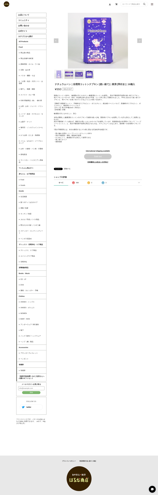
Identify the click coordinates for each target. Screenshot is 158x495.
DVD (22, 285)
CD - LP (23, 279)
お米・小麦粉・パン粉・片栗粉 (32, 149)
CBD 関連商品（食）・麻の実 (31, 100)
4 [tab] (89, 74)
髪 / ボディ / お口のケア (29, 202)
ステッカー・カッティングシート (31, 232)
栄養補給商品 (23, 267)
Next (139, 40)
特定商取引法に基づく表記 (88, 461)
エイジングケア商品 (28, 256)
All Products (23, 41)
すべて (61, 183)
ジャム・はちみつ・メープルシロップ (31, 142)
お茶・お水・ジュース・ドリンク (31, 107)
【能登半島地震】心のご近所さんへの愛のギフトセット (31, 377)
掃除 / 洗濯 (24, 208)
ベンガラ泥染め (26, 239)
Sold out (98, 156)
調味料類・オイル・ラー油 (30, 64)
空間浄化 (24, 262)
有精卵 (21, 365)
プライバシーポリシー (69, 461)
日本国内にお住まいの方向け (97, 162)
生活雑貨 (24, 196)
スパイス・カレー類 (28, 95)
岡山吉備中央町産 (27, 58)
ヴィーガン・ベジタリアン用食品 (31, 161)
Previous (56, 40)
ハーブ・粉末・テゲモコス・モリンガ (31, 115)
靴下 (22, 330)
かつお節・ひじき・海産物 (30, 135)
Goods (23, 185)
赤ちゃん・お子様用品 (27, 174)
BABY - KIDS (25, 319)
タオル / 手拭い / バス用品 (30, 219)
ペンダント (25, 359)
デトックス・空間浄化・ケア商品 (31, 244)
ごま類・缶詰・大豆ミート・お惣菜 (31, 82)
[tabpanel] (98, 41)
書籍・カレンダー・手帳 (29, 290)
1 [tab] (58, 74)
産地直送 (24, 154)
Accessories (23, 347)
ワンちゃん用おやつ (26, 168)
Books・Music (24, 273)
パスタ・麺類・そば (28, 75)
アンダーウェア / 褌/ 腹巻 (30, 324)
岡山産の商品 (25, 53)
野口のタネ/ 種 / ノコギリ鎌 (30, 225)
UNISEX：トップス (27, 302)
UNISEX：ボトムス (27, 307)
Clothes (22, 296)
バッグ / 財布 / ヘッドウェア (31, 336)
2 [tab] (69, 74)
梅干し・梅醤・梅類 (28, 89)
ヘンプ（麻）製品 (27, 342)
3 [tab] (79, 74)
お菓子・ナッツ (26, 122)
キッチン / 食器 (26, 214)
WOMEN (24, 313)
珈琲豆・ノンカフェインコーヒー (31, 128)
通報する (67, 169)
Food (21, 47)
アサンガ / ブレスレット (29, 353)
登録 (31, 392)
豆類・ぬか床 (25, 70)
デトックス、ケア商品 (29, 250)
